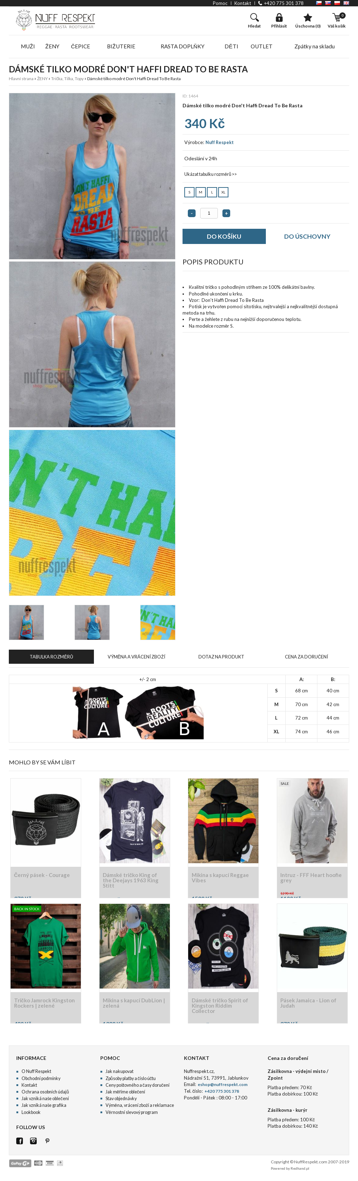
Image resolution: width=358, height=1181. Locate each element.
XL (223, 192)
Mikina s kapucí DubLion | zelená (134, 1005)
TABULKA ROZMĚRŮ (51, 659)
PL (337, 3)
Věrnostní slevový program (131, 1114)
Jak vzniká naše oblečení (44, 1101)
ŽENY (53, 47)
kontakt (242, 3)
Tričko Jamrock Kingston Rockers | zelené (39, 1008)
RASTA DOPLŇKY (183, 47)
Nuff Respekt (218, 144)
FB (19, 1143)
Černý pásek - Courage (44, 878)
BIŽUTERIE (121, 47)
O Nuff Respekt (36, 1074)
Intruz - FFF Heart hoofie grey (304, 880)
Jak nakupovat (119, 1074)
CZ (319, 3)
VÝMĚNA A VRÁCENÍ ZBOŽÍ (136, 659)
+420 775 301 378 (284, 3)
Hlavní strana (21, 80)
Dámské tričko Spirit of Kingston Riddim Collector (221, 1008)
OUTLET (262, 47)
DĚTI (232, 47)
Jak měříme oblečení (125, 1094)
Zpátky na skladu (314, 47)
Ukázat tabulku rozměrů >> (209, 176)
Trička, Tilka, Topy (67, 80)
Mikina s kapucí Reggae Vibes (222, 880)
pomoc (220, 3)
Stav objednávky (121, 1101)
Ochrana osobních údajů (44, 1094)
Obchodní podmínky (41, 1081)
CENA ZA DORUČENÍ (306, 659)
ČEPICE (82, 47)
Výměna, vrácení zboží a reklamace (139, 1107)
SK (328, 3)
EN (346, 3)
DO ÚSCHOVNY (307, 239)
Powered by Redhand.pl (290, 1171)
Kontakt (29, 1087)
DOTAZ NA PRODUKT (221, 659)
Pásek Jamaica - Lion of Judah (310, 1005)
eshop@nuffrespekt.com (221, 1087)
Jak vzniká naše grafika (42, 1107)
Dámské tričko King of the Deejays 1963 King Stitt (133, 883)
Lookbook (31, 1114)
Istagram (33, 1143)
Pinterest (47, 1143)
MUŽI (28, 47)
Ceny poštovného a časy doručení (137, 1087)
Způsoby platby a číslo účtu (130, 1081)
